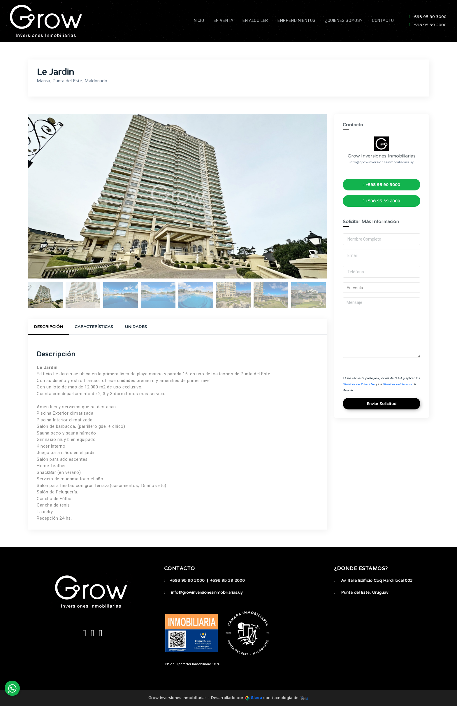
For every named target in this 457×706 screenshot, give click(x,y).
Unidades (136, 326)
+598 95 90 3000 (428, 16)
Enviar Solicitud (381, 403)
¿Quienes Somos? (344, 20)
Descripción (48, 326)
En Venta (223, 20)
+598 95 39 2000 (428, 24)
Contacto (383, 20)
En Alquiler (255, 20)
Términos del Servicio (397, 384)
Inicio (198, 20)
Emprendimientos (296, 20)
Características (94, 326)
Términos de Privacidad (359, 384)
